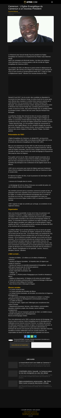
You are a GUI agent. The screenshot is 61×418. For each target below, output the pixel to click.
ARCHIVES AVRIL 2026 (26, 414)
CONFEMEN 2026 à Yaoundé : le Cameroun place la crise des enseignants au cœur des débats (35, 372)
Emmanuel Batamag (13, 11)
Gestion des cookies (35, 414)
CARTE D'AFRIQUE (27, 411)
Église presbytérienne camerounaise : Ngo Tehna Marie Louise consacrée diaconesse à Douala (35, 382)
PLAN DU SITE (34, 411)
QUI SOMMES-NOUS (26, 413)
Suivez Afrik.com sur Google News (20, 345)
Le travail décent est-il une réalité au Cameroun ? (35, 363)
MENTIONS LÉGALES (35, 413)
